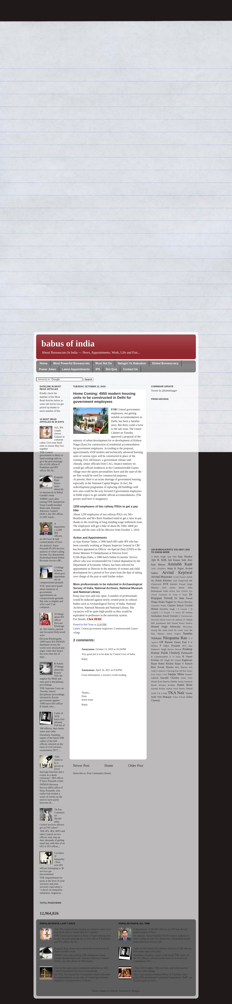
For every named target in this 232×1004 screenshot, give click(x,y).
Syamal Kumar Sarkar (161, 688)
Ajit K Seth (158, 560)
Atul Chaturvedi (180, 580)
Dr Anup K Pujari (178, 595)
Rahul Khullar (166, 663)
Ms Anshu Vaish (181, 630)
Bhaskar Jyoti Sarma (163, 587)
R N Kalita (175, 657)
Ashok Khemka (163, 580)
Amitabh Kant (180, 564)
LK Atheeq (177, 619)
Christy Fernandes (159, 595)
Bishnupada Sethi (159, 591)
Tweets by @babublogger (164, 390)
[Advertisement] (171, 472)
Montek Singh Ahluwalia (165, 626)
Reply (85, 659)
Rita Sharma (181, 667)
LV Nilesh (187, 619)
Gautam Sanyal (175, 605)
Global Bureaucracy (165, 363)
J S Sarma (176, 613)
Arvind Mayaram (161, 576)
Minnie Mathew (185, 623)
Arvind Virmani (179, 577)
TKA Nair (176, 692)
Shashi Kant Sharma (160, 681)
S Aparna (160, 671)
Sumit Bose (184, 685)
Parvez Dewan (174, 649)
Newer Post (81, 765)
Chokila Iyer (186, 591)
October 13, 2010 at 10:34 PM (111, 649)
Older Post (135, 765)
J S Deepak (165, 613)
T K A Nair (162, 693)
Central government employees (97, 628)
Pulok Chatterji (170, 652)
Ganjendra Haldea (158, 606)
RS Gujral (176, 660)
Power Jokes (47, 369)
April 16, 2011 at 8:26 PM (109, 670)
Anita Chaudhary (158, 569)
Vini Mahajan (164, 696)
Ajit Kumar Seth (177, 560)
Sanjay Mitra (176, 674)
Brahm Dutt (174, 591)
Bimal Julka (185, 587)
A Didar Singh (158, 556)
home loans (87, 699)
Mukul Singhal (174, 634)
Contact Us (130, 369)
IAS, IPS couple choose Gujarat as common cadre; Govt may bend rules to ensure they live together (82, 931)
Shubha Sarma (176, 681)
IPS (97, 369)
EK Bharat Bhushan (183, 602)
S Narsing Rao (172, 671)
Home (43, 363)
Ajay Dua (172, 556)
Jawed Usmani (170, 615)
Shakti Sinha (186, 678)
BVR (165, 584)
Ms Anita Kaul (165, 630)
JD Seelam (187, 612)
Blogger (136, 990)
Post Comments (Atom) (99, 773)
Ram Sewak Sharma (162, 667)
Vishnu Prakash (179, 697)
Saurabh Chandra (169, 677)
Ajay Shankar (185, 556)
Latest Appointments (76, 369)
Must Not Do (103, 363)
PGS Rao (187, 645)
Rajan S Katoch (183, 663)
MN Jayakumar (158, 623)
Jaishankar (156, 615)
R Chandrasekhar (159, 656)
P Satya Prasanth (170, 645)
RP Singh (165, 660)
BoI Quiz (111, 369)
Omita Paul (180, 642)
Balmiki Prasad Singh (181, 584)
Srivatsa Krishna (167, 685)
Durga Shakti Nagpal (162, 601)
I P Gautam (181, 609)
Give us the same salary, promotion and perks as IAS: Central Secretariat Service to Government (81, 969)
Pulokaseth (186, 652)
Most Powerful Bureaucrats (71, 363)
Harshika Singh (167, 609)
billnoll (114, 990)
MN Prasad (172, 623)
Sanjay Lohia (161, 674)
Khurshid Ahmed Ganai (161, 620)
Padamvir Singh (158, 649)
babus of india (68, 343)
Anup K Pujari (175, 568)
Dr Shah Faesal (183, 598)
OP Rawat (166, 642)
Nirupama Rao (175, 638)
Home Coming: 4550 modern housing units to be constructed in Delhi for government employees (104, 398)
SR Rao (182, 671)
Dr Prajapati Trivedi (171, 596)
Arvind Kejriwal (177, 572)
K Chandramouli (185, 616)
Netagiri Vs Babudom (132, 363)
